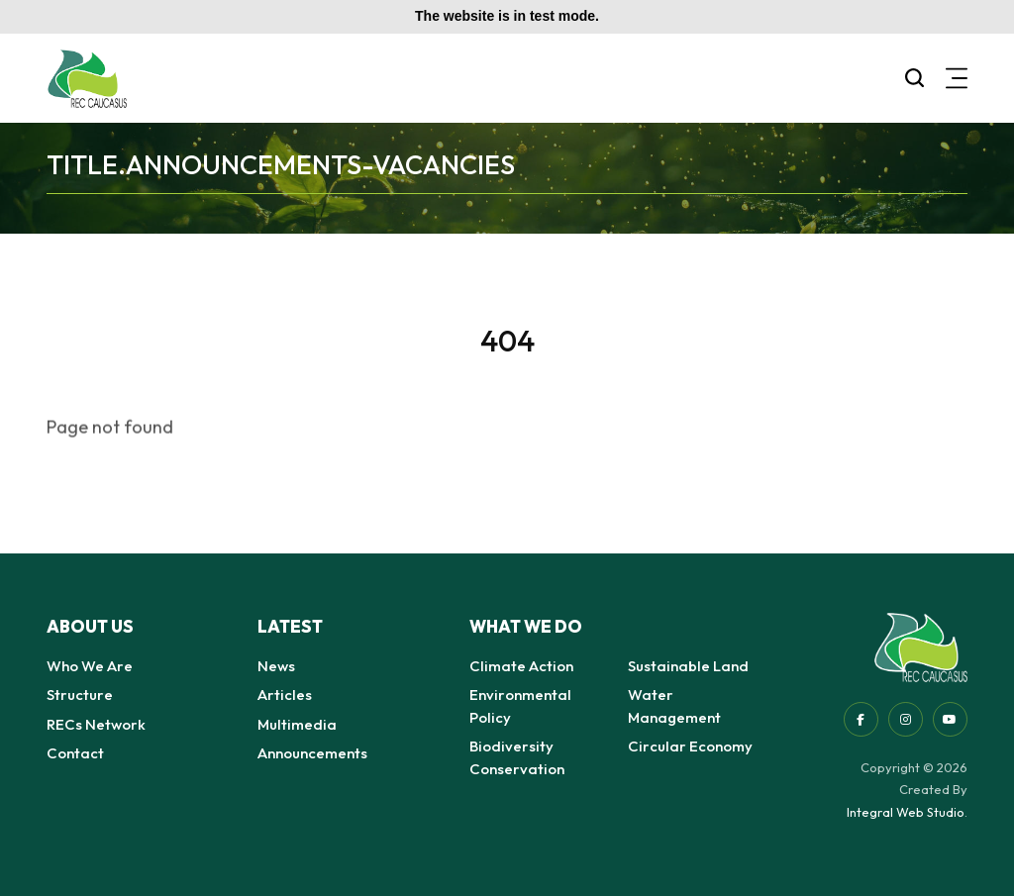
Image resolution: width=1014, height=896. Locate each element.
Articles (284, 694)
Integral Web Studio (905, 812)
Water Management (674, 706)
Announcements (312, 753)
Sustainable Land (688, 665)
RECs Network (96, 724)
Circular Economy (690, 746)
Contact (75, 753)
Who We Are (90, 665)
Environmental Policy (520, 706)
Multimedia (297, 724)
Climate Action (521, 665)
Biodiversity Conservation (516, 757)
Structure (80, 694)
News (276, 665)
